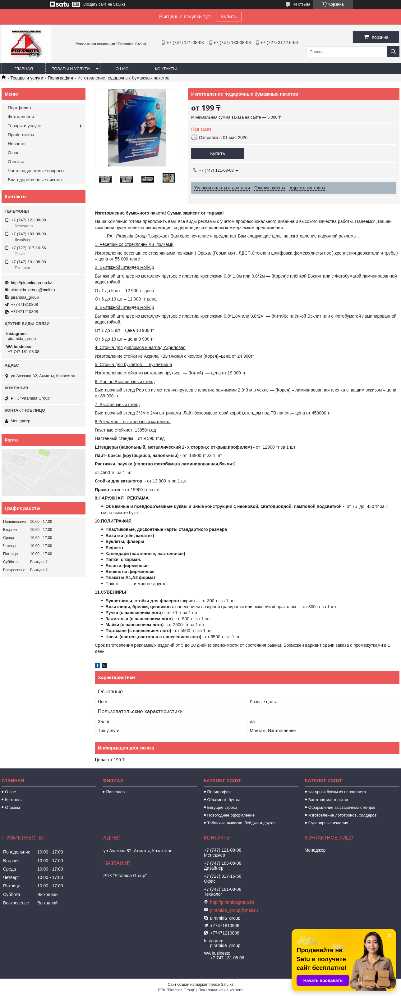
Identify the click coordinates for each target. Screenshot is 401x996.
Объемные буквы (223, 799)
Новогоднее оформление (231, 815)
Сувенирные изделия (328, 823)
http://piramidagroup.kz (31, 282)
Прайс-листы (21, 134)
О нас (122, 68)
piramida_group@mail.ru (33, 289)
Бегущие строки (222, 807)
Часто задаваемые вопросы (36, 170)
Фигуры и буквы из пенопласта (337, 792)
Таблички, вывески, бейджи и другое (241, 823)
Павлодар (115, 792)
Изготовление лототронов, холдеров (342, 815)
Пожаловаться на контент (220, 990)
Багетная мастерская (328, 799)
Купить (229, 16)
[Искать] (393, 51)
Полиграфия (60, 77)
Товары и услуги (71, 68)
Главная (23, 68)
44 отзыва (301, 4)
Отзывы (16, 161)
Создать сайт (94, 4)
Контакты (166, 68)
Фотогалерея (21, 116)
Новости (16, 143)
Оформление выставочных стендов (342, 807)
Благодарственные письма (35, 179)
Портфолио (19, 107)
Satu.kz (227, 984)
